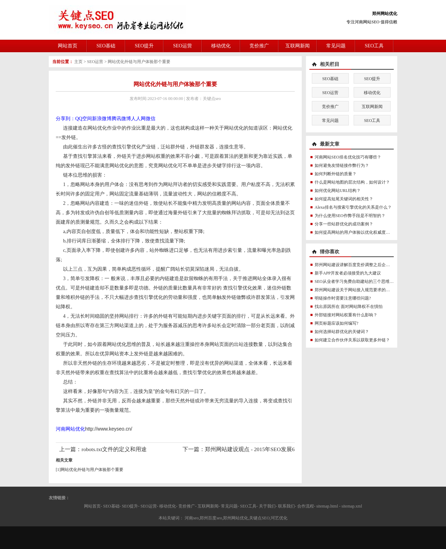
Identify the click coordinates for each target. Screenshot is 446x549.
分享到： (65, 118)
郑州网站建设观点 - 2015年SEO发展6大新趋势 (261, 449)
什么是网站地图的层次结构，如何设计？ (352, 182)
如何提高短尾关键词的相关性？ (344, 198)
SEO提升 (144, 45)
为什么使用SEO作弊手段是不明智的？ (350, 215)
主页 (78, 61)
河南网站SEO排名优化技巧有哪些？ (348, 157)
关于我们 (267, 506)
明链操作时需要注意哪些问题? (343, 298)
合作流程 (305, 506)
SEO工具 (374, 45)
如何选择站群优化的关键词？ (342, 331)
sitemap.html (327, 506)
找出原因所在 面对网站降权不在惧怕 (349, 306)
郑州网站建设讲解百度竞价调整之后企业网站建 (358, 264)
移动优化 (221, 45)
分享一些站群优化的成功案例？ (344, 224)
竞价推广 (259, 45)
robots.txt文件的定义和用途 (114, 449)
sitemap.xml (351, 506)
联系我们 (286, 506)
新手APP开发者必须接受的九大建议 (348, 273)
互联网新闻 (297, 45)
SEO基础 (106, 45)
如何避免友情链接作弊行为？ (342, 165)
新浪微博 (102, 118)
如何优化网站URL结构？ (338, 190)
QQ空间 (83, 118)
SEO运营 (182, 45)
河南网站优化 (70, 429)
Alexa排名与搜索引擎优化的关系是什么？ (353, 207)
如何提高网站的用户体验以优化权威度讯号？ (356, 232)
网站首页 (67, 45)
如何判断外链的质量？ (335, 173)
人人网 (138, 118)
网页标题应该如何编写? (336, 323)
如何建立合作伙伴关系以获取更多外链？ (352, 340)
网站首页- (93, 506)
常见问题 (336, 45)
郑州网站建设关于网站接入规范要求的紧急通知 (358, 289)
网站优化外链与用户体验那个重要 (139, 61)
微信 (150, 118)
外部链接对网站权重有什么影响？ (346, 314)
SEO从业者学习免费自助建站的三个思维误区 (356, 281)
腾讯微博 (121, 118)
